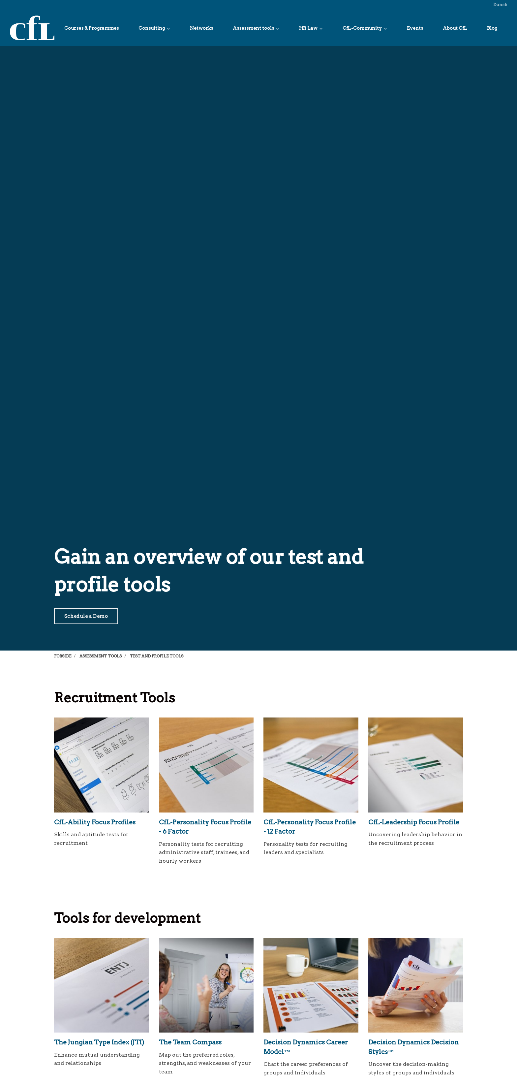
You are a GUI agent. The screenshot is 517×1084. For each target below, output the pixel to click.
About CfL (455, 28)
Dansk (499, 4)
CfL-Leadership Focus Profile (413, 822)
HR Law (311, 28)
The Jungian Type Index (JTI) (99, 1042)
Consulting (154, 28)
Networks (201, 28)
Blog (492, 28)
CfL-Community (365, 28)
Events (415, 28)
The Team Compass (190, 1042)
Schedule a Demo (86, 616)
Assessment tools (256, 28)
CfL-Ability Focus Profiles (95, 822)
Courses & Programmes (91, 28)
